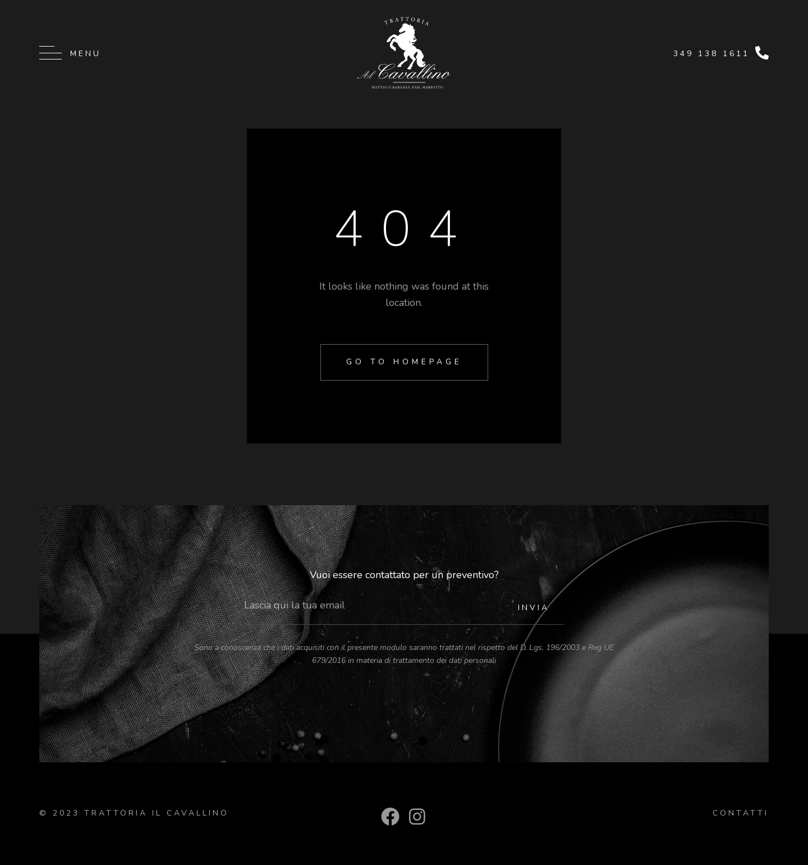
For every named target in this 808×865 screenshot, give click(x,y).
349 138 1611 (711, 53)
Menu (85, 53)
